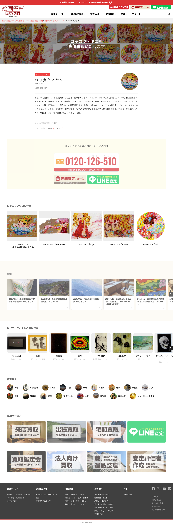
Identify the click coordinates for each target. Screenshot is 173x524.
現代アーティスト (42, 74)
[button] (171, 348)
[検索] (169, 14)
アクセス (136, 14)
